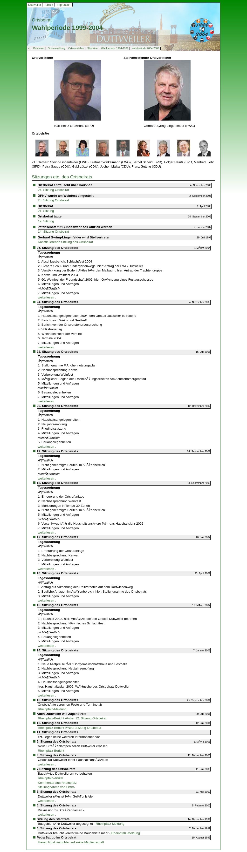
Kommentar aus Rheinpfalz (57, 782)
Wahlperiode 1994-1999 (114, 48)
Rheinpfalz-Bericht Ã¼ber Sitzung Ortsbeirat (69, 728)
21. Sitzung (46, 211)
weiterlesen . (47, 297)
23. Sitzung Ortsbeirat (53, 200)
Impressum (64, 5)
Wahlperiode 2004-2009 (145, 48)
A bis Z (49, 5)
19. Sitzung (46, 221)
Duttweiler (34, 5)
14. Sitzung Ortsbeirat (53, 231)
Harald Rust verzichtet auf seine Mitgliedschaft (71, 842)
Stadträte (92, 48)
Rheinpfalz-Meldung (52, 709)
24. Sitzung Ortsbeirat (53, 190)
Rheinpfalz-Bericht (51, 750)
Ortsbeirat (38, 48)
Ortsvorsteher (76, 48)
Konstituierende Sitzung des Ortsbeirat (65, 242)
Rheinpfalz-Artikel (50, 778)
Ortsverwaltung (56, 48)
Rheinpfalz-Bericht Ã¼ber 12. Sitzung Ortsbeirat (72, 718)
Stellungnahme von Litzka (56, 787)
